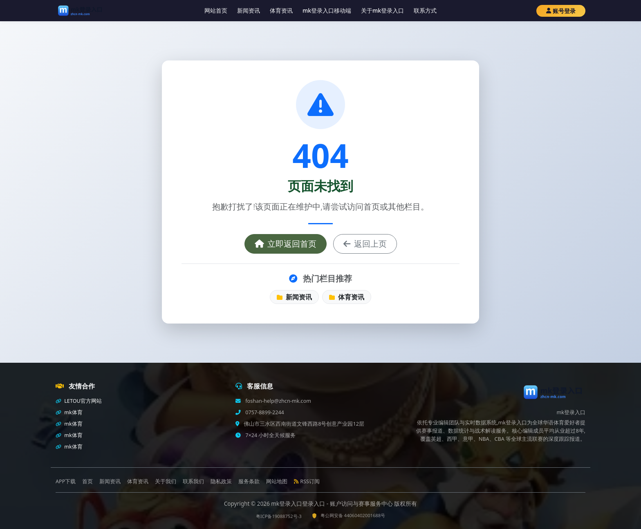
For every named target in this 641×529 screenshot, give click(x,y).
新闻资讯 (248, 10)
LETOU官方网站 (79, 400)
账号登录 (561, 11)
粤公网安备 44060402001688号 (348, 515)
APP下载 (66, 481)
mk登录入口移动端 (327, 10)
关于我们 (165, 481)
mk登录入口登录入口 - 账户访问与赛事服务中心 (332, 503)
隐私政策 (221, 481)
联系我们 (193, 481)
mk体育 (69, 412)
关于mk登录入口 (382, 10)
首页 (87, 481)
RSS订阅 (307, 481)
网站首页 (215, 10)
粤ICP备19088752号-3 (279, 516)
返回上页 (365, 243)
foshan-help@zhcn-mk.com (277, 400)
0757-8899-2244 (264, 412)
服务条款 (249, 481)
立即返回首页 (285, 243)
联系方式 (425, 10)
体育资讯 (281, 10)
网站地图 (276, 481)
